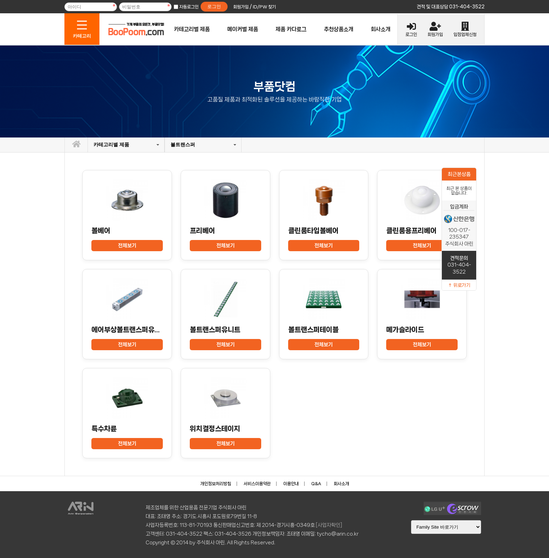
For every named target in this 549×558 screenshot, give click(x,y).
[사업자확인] (329, 525)
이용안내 (291, 483)
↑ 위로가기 (459, 285)
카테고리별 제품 (192, 29)
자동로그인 (189, 7)
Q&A (316, 483)
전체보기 (127, 245)
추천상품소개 (338, 29)
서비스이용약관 (257, 483)
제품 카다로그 (291, 29)
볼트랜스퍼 (183, 144)
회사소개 (380, 29)
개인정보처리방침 (215, 483)
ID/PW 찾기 (264, 7)
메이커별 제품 (242, 29)
